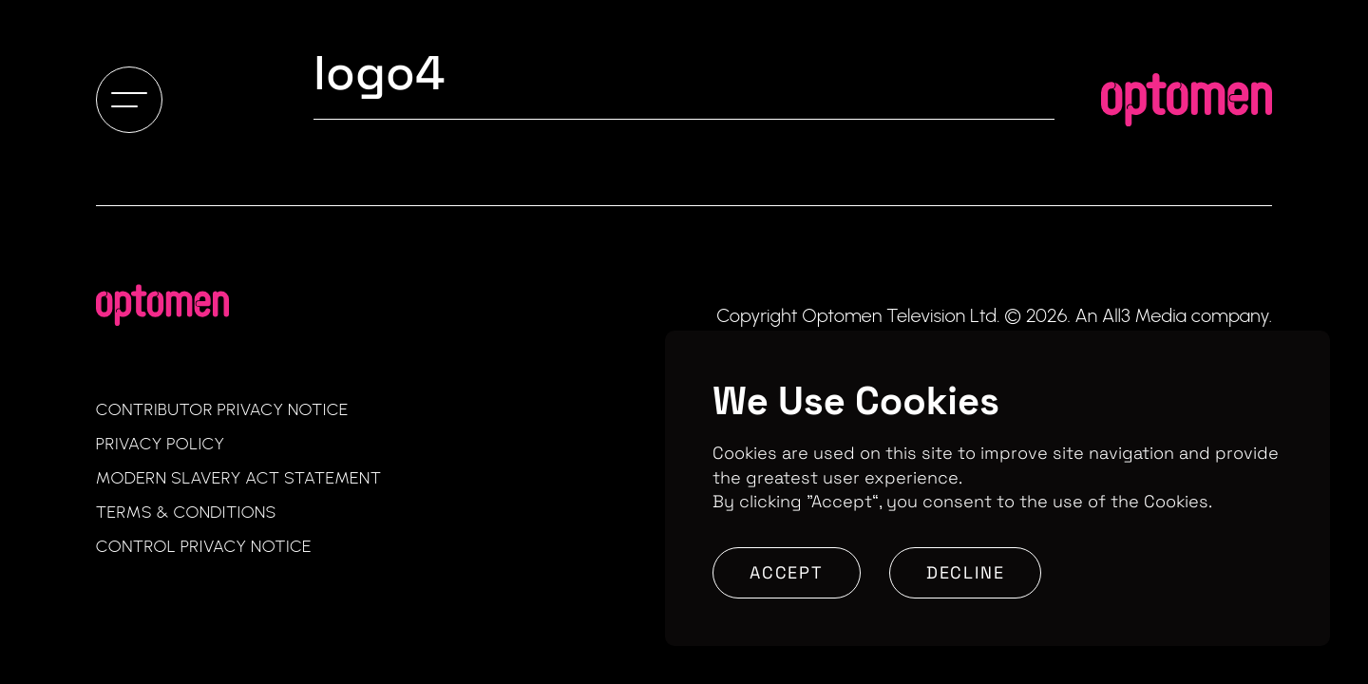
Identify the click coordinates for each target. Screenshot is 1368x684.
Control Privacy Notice (204, 546)
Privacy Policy (160, 443)
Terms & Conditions (186, 512)
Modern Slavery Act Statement (239, 477)
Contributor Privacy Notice (222, 409)
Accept (787, 572)
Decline (965, 572)
